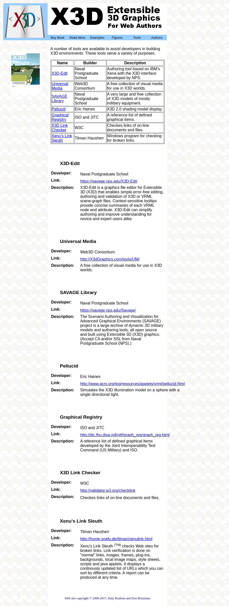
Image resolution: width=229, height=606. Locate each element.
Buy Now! (25, 89)
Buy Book (58, 37)
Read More (77, 37)
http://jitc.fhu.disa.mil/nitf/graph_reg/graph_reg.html (124, 435)
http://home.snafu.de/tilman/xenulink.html (116, 539)
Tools (137, 37)
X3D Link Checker (60, 127)
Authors (157, 37)
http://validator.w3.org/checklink (107, 490)
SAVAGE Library (59, 98)
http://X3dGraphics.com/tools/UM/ (109, 259)
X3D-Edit (59, 73)
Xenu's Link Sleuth (62, 138)
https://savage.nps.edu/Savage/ (108, 310)
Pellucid (58, 109)
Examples (97, 37)
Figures (117, 37)
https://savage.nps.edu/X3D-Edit (108, 181)
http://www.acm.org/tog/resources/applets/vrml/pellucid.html (132, 384)
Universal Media (60, 86)
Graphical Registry (60, 117)
